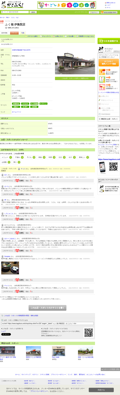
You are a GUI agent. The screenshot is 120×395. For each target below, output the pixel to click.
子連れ (19, 157)
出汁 (72, 157)
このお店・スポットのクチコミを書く (47, 308)
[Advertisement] (109, 25)
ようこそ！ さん (81, 12)
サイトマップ (26, 374)
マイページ (105, 104)
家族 (42, 157)
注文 (62, 157)
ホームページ (16, 112)
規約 (75, 374)
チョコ (23, 169)
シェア (3, 331)
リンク (70, 374)
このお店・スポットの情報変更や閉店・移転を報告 (21, 315)
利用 (52, 157)
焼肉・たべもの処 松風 (85, 357)
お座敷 (6, 162)
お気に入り (59, 36)
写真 (22, 33)
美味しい (84, 157)
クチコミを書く (33, 36)
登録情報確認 (105, 114)
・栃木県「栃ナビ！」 (29, 380)
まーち (6, 186)
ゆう (5, 175)
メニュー (7, 157)
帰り (17, 162)
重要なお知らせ (111, 2)
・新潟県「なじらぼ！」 (54, 383)
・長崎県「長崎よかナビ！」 (102, 380)
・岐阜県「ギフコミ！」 (77, 383)
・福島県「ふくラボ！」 (30, 383)
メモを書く (71, 36)
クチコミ (14, 33)
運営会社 (82, 374)
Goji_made (55, 357)
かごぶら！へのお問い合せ (96, 374)
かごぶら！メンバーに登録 (107, 144)
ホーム (108, 7)
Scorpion (7, 256)
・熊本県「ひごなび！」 (54, 380)
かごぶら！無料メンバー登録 (109, 62)
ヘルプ (108, 5)
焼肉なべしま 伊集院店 (33, 357)
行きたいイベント (107, 100)
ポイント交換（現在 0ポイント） (107, 109)
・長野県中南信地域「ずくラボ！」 (104, 383)
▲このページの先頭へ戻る (110, 369)
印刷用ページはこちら (86, 36)
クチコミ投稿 (44, 374)
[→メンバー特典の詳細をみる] (109, 92)
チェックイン (46, 36)
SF (5, 200)
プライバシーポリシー (58, 374)
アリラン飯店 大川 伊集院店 (8, 358)
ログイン (94, 12)
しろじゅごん (8, 213)
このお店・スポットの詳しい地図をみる (75, 78)
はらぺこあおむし (10, 238)
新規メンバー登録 (109, 12)
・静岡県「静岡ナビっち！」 (79, 380)
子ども (31, 157)
